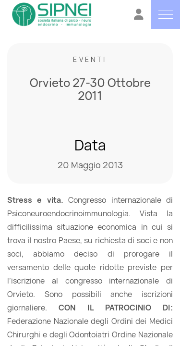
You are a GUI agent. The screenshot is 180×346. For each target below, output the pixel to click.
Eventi (90, 59)
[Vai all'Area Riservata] (139, 16)
